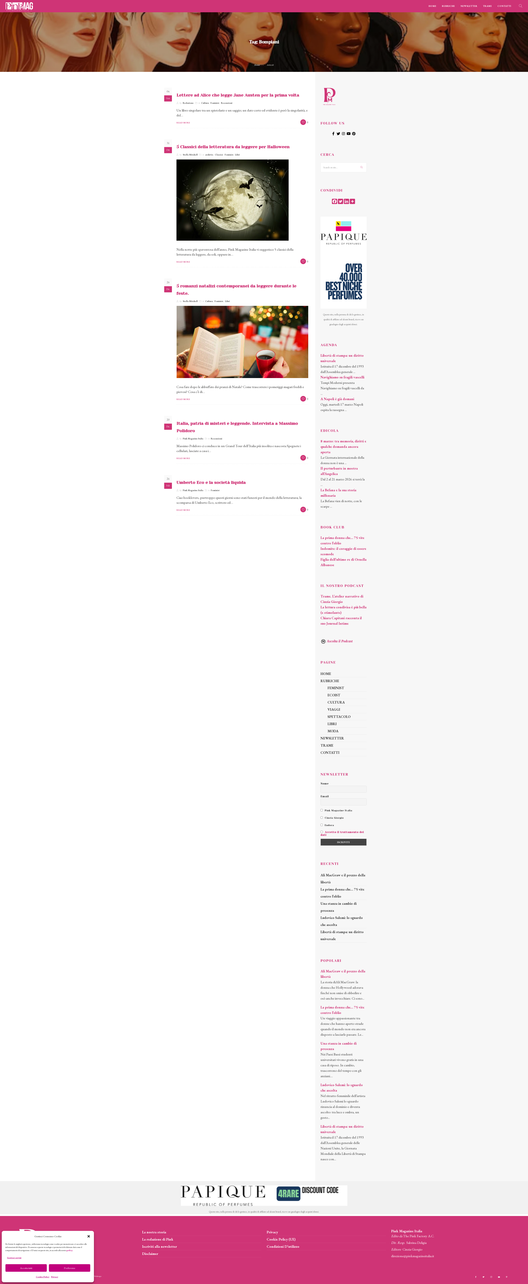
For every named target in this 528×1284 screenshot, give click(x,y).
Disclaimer (150, 1253)
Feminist (214, 102)
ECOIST (334, 695)
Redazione (188, 102)
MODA (333, 731)
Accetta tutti (26, 1268)
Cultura (205, 102)
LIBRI (332, 724)
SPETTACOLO (339, 716)
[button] (88, 1236)
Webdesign (97, 1276)
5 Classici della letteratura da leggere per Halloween (232, 146)
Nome (325, 783)
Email (325, 796)
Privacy (54, 1276)
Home (257, 65)
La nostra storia (154, 1232)
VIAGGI (334, 709)
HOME (432, 6)
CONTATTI (504, 6)
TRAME (487, 6)
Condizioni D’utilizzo (283, 1246)
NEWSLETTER (469, 6)
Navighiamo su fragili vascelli (342, 377)
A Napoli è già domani (337, 399)
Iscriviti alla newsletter (159, 1246)
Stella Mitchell (190, 154)
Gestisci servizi (14, 1257)
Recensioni (226, 102)
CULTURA (336, 702)
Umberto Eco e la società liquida (211, 482)
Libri (237, 154)
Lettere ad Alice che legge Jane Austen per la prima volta (237, 95)
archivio (209, 154)
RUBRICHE (448, 6)
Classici (219, 154)
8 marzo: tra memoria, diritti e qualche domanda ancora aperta (343, 446)
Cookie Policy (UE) (281, 1239)
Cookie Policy (42, 1276)
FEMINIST (336, 688)
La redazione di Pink (157, 1239)
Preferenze (69, 1268)
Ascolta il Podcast (337, 641)
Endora (327, 825)
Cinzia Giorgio (332, 817)
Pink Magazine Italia (193, 438)
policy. (70, 1250)
